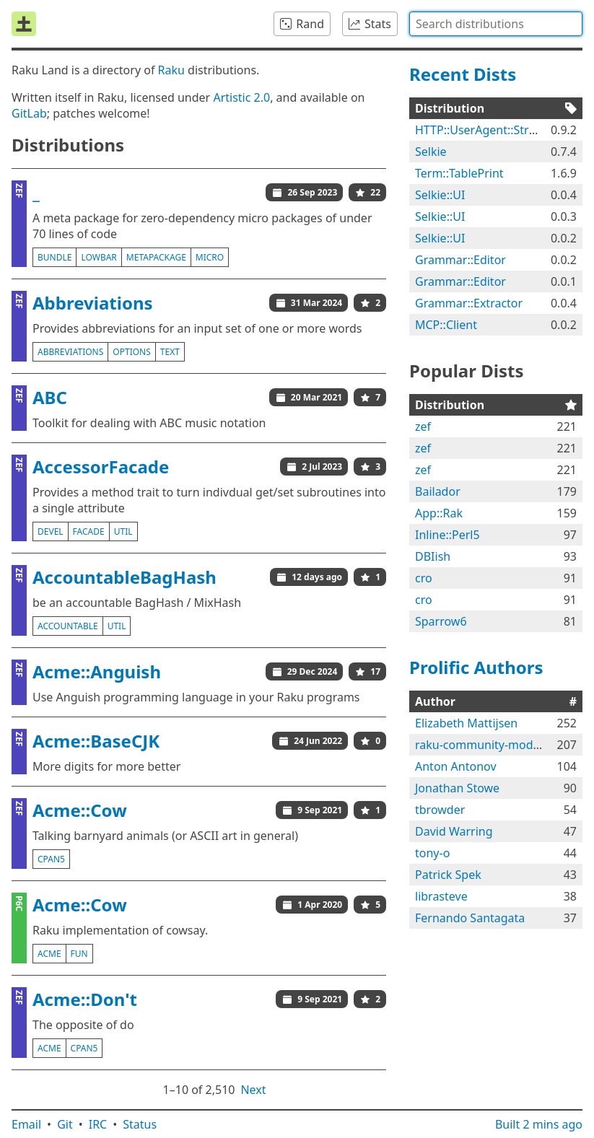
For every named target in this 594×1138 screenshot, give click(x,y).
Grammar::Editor (460, 260)
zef (423, 426)
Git (65, 1124)
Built (538, 1124)
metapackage (156, 257)
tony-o (432, 853)
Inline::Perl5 (447, 535)
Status (140, 1124)
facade (89, 531)
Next (253, 1090)
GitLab (29, 113)
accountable (68, 626)
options (131, 352)
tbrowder (440, 810)
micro (210, 257)
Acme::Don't (84, 999)
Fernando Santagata (470, 918)
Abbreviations (92, 303)
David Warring (454, 831)
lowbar (98, 257)
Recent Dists (462, 74)
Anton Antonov (456, 766)
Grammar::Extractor (469, 303)
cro (423, 578)
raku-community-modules (485, 745)
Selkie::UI (440, 195)
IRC (98, 1124)
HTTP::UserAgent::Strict (478, 130)
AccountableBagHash (124, 577)
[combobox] (495, 24)
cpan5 (51, 859)
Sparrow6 (441, 621)
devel (51, 531)
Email (26, 1124)
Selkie (431, 151)
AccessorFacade (100, 466)
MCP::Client (446, 325)
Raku (171, 70)
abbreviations (70, 352)
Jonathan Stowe (457, 788)
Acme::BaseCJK (96, 741)
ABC (49, 397)
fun (79, 953)
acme (49, 953)
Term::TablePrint (459, 173)
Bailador (437, 491)
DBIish (432, 556)
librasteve (441, 896)
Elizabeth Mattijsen (466, 723)
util (123, 531)
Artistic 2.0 (241, 97)
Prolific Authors (476, 667)
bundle (54, 257)
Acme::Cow (79, 810)
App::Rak (439, 513)
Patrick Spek (448, 875)
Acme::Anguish (96, 671)
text (170, 352)
